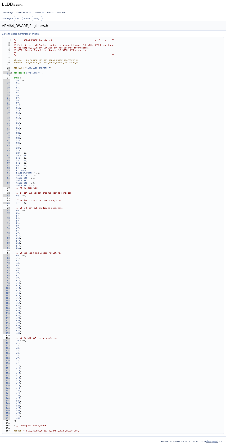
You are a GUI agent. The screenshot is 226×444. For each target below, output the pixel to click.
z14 (18, 375)
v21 (18, 308)
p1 (17, 213)
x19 (18, 127)
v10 (18, 280)
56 (6, 178)
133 (6, 370)
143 (6, 395)
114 (6, 323)
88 (6, 258)
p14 (18, 245)
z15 (18, 378)
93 (6, 270)
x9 (17, 102)
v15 (18, 293)
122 (6, 343)
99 (6, 285)
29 (6, 110)
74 (6, 223)
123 (6, 345)
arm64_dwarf (33, 72)
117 (6, 330)
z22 (18, 395)
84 (6, 248)
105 (6, 300)
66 (6, 203)
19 (6, 85)
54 (6, 172)
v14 (18, 290)
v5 (17, 268)
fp (17, 155)
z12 (18, 370)
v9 (17, 278)
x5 (17, 92)
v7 (17, 273)
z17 (18, 383)
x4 (17, 90)
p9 (17, 233)
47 (6, 155)
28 (6, 107)
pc (17, 167)
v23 (18, 313)
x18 (18, 125)
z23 (18, 398)
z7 (17, 358)
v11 (18, 283)
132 (6, 368)
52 (6, 167)
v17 (18, 298)
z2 (17, 345)
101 (6, 290)
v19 (18, 303)
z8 (17, 360)
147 (6, 405)
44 (6, 148)
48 (6, 158)
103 (6, 295)
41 (6, 140)
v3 (17, 263)
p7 (17, 228)
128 (6, 358)
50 (6, 162)
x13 (18, 112)
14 (6, 72)
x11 (18, 107)
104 (6, 298)
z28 (18, 410)
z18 (18, 385)
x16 (18, 120)
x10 (18, 105)
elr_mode (21, 170)
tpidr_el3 (21, 185)
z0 (17, 340)
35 (6, 125)
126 (6, 353)
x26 (18, 145)
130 (6, 363)
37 (6, 130)
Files (50, 12)
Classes (39, 12)
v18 (18, 300)
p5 (17, 223)
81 (6, 240)
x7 (17, 97)
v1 (17, 258)
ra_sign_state (24, 172)
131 (6, 365)
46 (6, 153)
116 (6, 328)
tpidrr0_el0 (23, 175)
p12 (18, 240)
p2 (17, 215)
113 (6, 320)
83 (6, 245)
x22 (18, 135)
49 (6, 160)
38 (6, 132)
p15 (18, 248)
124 (6, 348)
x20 (18, 130)
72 (6, 218)
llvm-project (7, 18)
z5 (17, 353)
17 (6, 80)
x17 (18, 123)
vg (17, 195)
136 (6, 378)
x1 (17, 82)
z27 (18, 408)
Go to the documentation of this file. (21, 33)
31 (6, 115)
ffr (18, 203)
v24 (18, 315)
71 (6, 215)
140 (6, 388)
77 (6, 230)
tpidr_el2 (21, 183)
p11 (18, 238)
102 (6, 293)
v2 (17, 260)
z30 (18, 415)
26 (6, 102)
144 (6, 398)
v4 (17, 265)
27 (6, 105)
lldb (18, 18)
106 (6, 303)
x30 (18, 158)
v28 (18, 325)
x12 (18, 110)
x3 (17, 87)
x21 (18, 132)
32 (6, 117)
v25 (18, 318)
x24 (18, 140)
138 (6, 383)
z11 (18, 368)
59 (6, 185)
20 (6, 87)
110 (6, 313)
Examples (62, 12)
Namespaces (23, 12)
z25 (18, 403)
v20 (18, 305)
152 (6, 418)
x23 (18, 137)
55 (6, 175)
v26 (18, 320)
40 (6, 137)
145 (6, 400)
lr (17, 160)
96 (6, 278)
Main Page (8, 12)
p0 (17, 210)
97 (6, 280)
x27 (18, 148)
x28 (18, 150)
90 (6, 263)
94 (6, 273)
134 (6, 373)
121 (6, 340)
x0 (17, 80)
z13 (18, 373)
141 (6, 390)
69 (6, 210)
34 (6, 123)
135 (6, 375)
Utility (37, 18)
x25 (18, 142)
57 (6, 180)
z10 (18, 365)
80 (6, 238)
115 (6, 325)
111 (6, 315)
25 (6, 100)
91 (6, 265)
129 (6, 360)
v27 (18, 323)
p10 (18, 235)
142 (6, 393)
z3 (17, 348)
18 (6, 82)
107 (6, 305)
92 (6, 268)
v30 (18, 330)
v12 (18, 285)
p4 (17, 220)
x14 (18, 115)
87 (6, 255)
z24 (18, 400)
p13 (18, 243)
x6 (17, 95)
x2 (17, 85)
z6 (17, 355)
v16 (18, 295)
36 (6, 127)
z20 (18, 390)
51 (6, 165)
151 (6, 415)
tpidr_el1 (21, 180)
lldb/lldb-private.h (38, 67)
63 (6, 195)
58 (6, 183)
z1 (17, 343)
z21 (18, 393)
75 (6, 225)
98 (6, 283)
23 (6, 95)
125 (6, 350)
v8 (17, 275)
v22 (18, 310)
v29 (18, 328)
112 (6, 318)
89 (6, 260)
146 (6, 403)
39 (6, 135)
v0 (17, 255)
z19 (18, 388)
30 (6, 112)
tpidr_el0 (21, 178)
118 (6, 333)
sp (17, 165)
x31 (18, 162)
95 (6, 275)
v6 (17, 270)
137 (6, 380)
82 (6, 243)
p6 (17, 225)
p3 (17, 218)
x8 (17, 100)
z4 (17, 350)
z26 (18, 405)
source (27, 18)
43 (6, 145)
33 (6, 120)
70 (6, 213)
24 (6, 97)
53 (6, 170)
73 (6, 220)
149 (6, 410)
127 (6, 355)
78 (6, 233)
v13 (18, 288)
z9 (17, 363)
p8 (17, 230)
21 (6, 90)
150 (6, 413)
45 (6, 150)
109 (6, 310)
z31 (18, 418)
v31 (18, 333)
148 (6, 408)
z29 (18, 413)
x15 (18, 117)
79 (6, 235)
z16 (18, 380)
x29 (18, 153)
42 (6, 142)
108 (6, 308)
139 (6, 385)
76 (6, 228)
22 (6, 92)
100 (6, 288)
